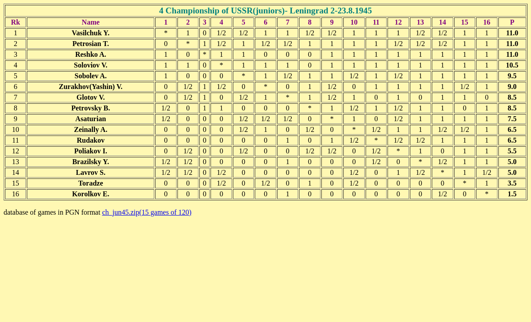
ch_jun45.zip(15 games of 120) (146, 212)
